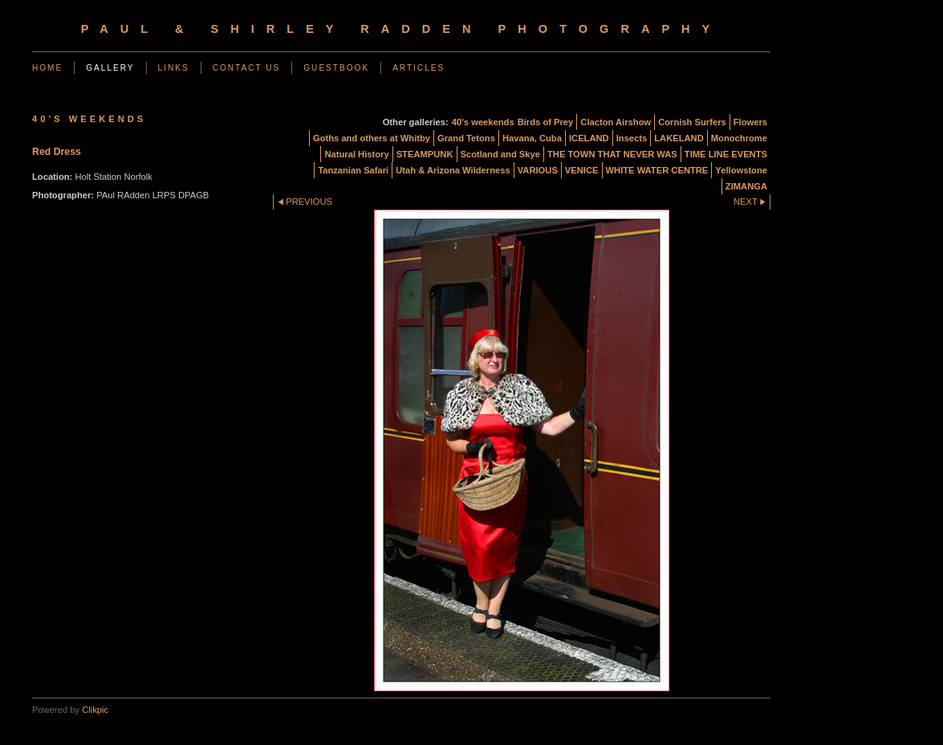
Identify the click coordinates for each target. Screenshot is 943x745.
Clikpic (95, 709)
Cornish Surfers (692, 122)
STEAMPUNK (424, 154)
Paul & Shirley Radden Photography (401, 28)
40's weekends (483, 122)
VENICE (582, 170)
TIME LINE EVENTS (726, 154)
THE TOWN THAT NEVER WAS (612, 154)
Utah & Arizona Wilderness (453, 170)
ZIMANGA (746, 186)
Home (47, 67)
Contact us (247, 67)
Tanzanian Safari (353, 170)
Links (173, 67)
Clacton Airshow (615, 122)
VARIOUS (538, 170)
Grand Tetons (466, 138)
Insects (632, 138)
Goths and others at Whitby (371, 138)
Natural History (356, 154)
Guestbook (336, 67)
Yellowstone (741, 170)
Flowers (750, 122)
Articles (418, 67)
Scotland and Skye (500, 154)
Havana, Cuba (532, 138)
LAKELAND (679, 138)
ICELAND (589, 138)
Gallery (110, 67)
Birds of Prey (546, 122)
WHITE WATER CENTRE (657, 170)
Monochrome (739, 138)
